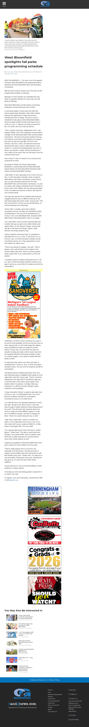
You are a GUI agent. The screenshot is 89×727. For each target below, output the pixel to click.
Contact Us (73, 699)
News (50, 690)
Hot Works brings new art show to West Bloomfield (25, 625)
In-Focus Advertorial (54, 701)
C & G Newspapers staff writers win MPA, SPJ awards (25, 633)
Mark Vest (10, 72)
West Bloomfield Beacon (23, 72)
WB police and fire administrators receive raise (25, 642)
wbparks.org (13, 480)
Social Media (73, 720)
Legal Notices (72, 711)
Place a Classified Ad (74, 705)
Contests (72, 715)
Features (50, 696)
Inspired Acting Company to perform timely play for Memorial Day (25, 668)
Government (51, 698)
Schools (50, 707)
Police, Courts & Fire (53, 705)
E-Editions (72, 694)
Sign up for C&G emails (75, 701)
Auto (49, 692)
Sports (50, 709)
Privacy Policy (54, 680)
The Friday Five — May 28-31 (25, 658)
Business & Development (55, 694)
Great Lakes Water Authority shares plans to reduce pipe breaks (25, 616)
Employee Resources (38, 680)
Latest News (51, 703)
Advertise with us (73, 703)
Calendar (72, 690)
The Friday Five (52, 711)
